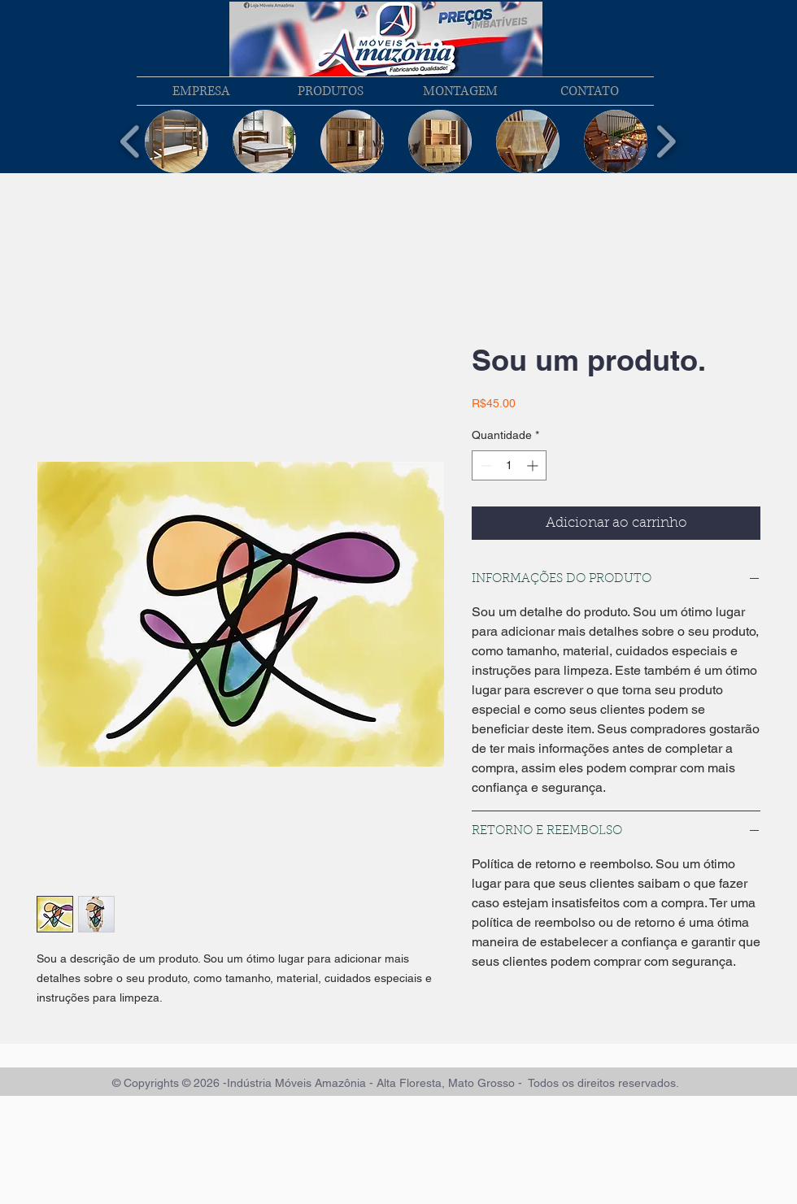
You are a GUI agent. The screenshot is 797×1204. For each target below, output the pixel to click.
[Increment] (534, 465)
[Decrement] (484, 465)
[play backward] (130, 142)
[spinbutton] (509, 465)
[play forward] (665, 142)
